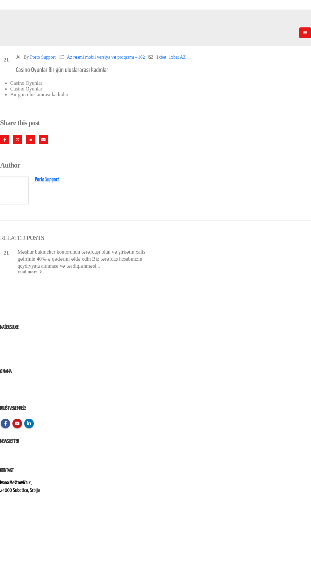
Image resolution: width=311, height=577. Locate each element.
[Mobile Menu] (305, 32)
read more (30, 271)
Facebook (4, 139)
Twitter (17, 139)
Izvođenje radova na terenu (22, 355)
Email (43, 139)
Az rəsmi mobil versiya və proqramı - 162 (106, 57)
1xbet (161, 57)
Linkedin (29, 423)
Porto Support (42, 57)
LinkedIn (30, 139)
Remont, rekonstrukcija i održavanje (30, 347)
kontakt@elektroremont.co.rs (25, 512)
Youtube (17, 423)
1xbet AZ (177, 57)
